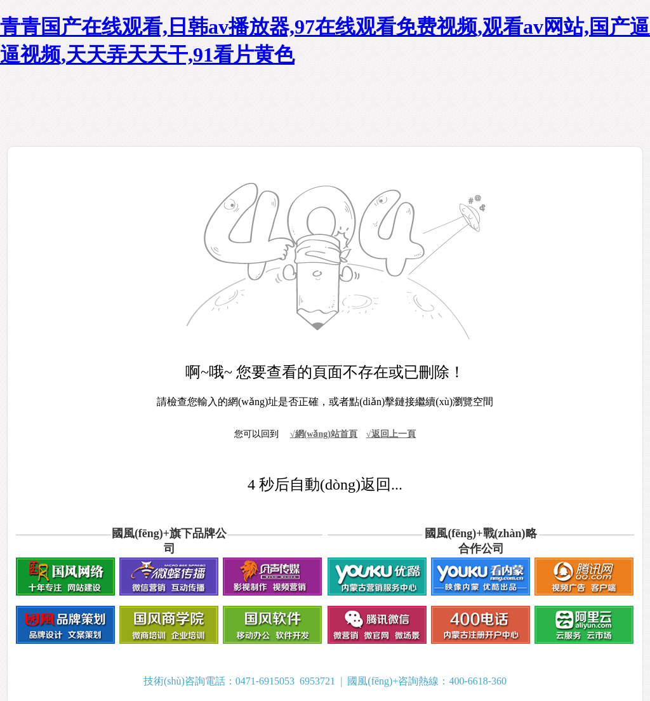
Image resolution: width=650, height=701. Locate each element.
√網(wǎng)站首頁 (323, 434)
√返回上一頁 (391, 434)
